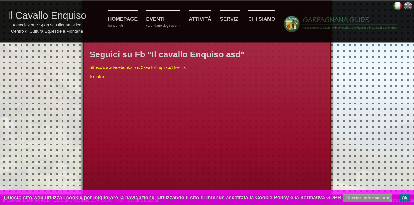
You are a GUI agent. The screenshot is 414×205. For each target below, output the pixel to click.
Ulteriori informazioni (367, 197)
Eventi (155, 19)
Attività (200, 19)
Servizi (230, 19)
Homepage (123, 19)
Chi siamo (261, 19)
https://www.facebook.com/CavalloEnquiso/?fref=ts (138, 67)
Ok (404, 197)
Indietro (97, 76)
